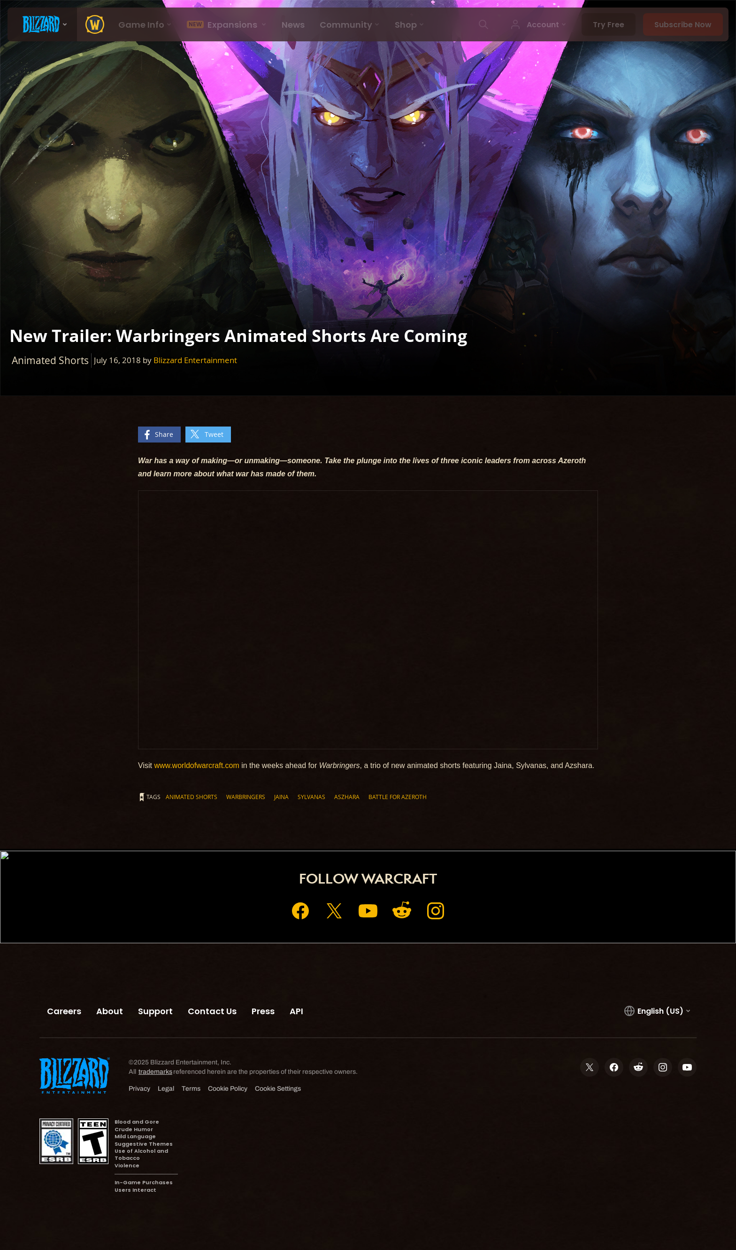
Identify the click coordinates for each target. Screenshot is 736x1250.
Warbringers (245, 796)
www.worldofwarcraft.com (196, 765)
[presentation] (42, 24)
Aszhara (347, 796)
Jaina (281, 796)
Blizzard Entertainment (195, 360)
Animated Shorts (191, 796)
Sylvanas (311, 796)
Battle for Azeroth (397, 796)
